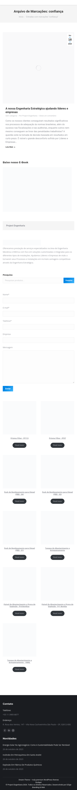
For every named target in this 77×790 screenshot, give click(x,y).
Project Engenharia (15, 225)
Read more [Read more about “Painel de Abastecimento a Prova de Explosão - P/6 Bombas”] (19, 613)
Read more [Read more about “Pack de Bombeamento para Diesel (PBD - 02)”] (57, 501)
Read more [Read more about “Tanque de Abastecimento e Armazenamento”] (57, 557)
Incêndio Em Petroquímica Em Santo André (22, 755)
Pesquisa (8, 275)
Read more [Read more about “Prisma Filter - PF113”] (19, 445)
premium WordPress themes (47, 780)
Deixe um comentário (47, 116)
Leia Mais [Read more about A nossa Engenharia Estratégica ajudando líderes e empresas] (10, 147)
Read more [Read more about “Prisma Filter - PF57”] (57, 445)
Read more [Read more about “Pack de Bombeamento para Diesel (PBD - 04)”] (19, 501)
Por (28, 116)
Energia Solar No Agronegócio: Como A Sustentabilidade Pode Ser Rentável (36, 745)
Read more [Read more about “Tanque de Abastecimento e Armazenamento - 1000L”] (19, 669)
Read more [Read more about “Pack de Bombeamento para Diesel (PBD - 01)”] (19, 557)
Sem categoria (11, 116)
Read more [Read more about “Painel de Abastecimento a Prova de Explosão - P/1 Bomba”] (57, 613)
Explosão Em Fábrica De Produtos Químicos (22, 764)
